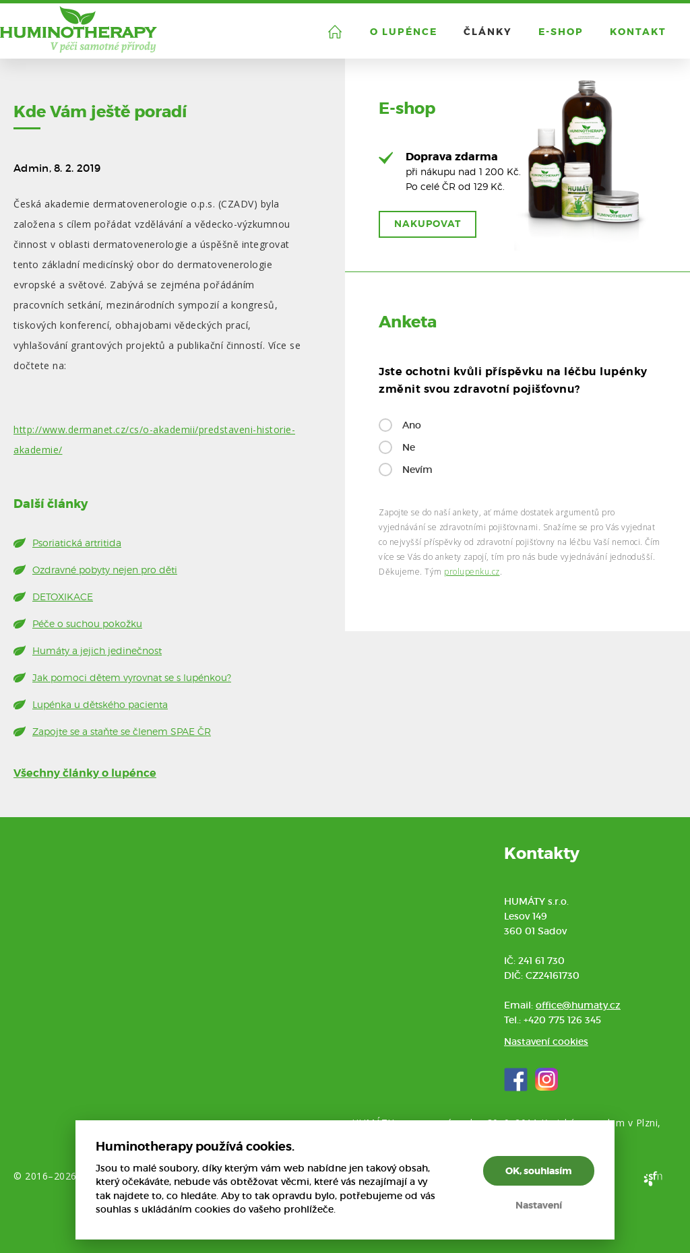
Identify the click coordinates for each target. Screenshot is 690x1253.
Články (488, 32)
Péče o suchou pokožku (87, 623)
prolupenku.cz (472, 571)
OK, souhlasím (538, 1171)
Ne (408, 447)
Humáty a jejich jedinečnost (97, 650)
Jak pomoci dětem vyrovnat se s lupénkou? (131, 677)
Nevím (417, 469)
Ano (411, 425)
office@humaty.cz (578, 1005)
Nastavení (538, 1205)
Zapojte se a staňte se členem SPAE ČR (121, 731)
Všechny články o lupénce (84, 773)
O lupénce (403, 32)
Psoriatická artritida (76, 542)
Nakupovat (427, 224)
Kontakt (638, 32)
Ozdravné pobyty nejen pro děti (104, 569)
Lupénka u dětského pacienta (100, 704)
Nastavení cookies (546, 1041)
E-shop (561, 32)
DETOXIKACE (62, 596)
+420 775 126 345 (562, 1020)
